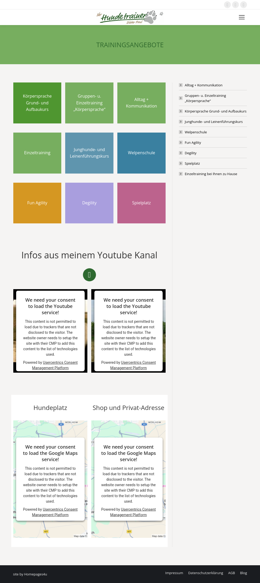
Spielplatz (192, 163)
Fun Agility (193, 142)
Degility (191, 153)
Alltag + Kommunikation (204, 85)
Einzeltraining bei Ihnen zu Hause (211, 173)
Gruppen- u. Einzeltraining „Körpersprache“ (205, 98)
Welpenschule (196, 132)
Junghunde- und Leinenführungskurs (214, 121)
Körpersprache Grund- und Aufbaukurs (216, 111)
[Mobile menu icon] (242, 17)
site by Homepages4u (30, 574)
